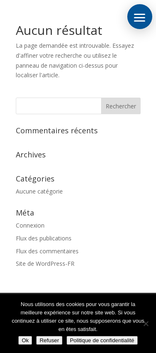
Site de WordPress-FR (45, 263)
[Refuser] (145, 323)
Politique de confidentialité (102, 340)
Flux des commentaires (47, 251)
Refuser (49, 340)
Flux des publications (44, 238)
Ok (25, 340)
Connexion (30, 225)
